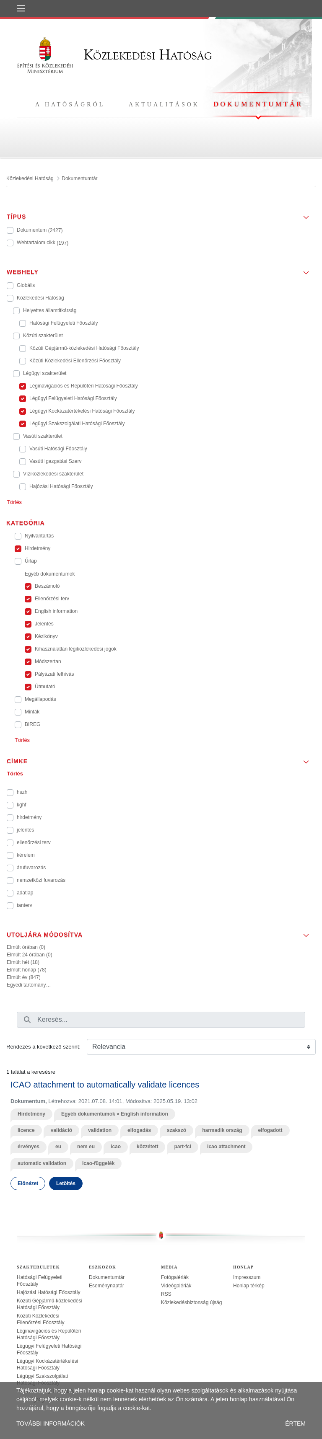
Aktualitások (164, 104)
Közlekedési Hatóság (114, 54)
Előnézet (28, 1183)
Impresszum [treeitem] (246, 1277)
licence (26, 1130)
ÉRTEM (295, 1423)
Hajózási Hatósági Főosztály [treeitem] (48, 1292)
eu (58, 1147)
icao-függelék (98, 1163)
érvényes (28, 1147)
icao (116, 1147)
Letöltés (65, 1183)
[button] (161, 214)
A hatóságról (70, 104)
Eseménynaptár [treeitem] (106, 1286)
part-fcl (182, 1147)
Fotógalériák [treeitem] (175, 1277)
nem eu (86, 1147)
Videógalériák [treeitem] (176, 1286)
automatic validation (42, 1163)
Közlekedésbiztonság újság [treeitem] (191, 1302)
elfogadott (270, 1130)
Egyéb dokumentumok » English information (114, 1114)
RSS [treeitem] (166, 1294)
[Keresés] (27, 1019)
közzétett (147, 1147)
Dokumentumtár (258, 104)
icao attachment (226, 1147)
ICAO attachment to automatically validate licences (104, 1084)
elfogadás (139, 1130)
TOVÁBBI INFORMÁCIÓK (50, 1423)
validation (100, 1130)
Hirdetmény (31, 1114)
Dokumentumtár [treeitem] (107, 1277)
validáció (61, 1130)
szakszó (176, 1130)
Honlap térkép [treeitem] (249, 1286)
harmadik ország (222, 1130)
